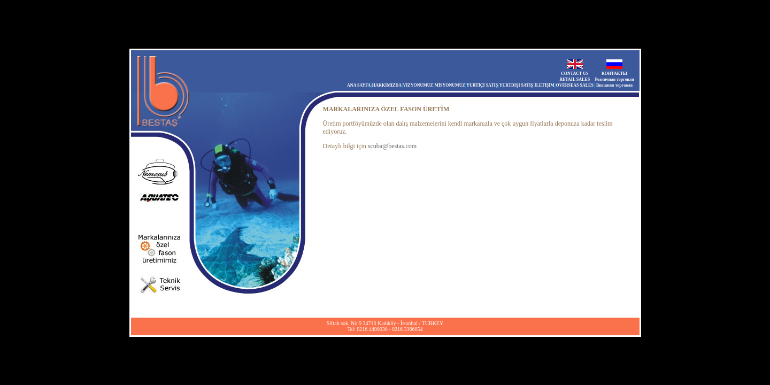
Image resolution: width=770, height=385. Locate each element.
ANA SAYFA (359, 85)
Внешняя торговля (614, 85)
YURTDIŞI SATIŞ (516, 85)
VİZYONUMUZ (418, 85)
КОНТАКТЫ (614, 73)
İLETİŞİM (545, 85)
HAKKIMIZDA (387, 85)
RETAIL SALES (574, 79)
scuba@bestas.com (392, 146)
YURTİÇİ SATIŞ (482, 85)
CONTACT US (575, 73)
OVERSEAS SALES (574, 85)
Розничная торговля (614, 79)
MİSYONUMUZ (449, 85)
